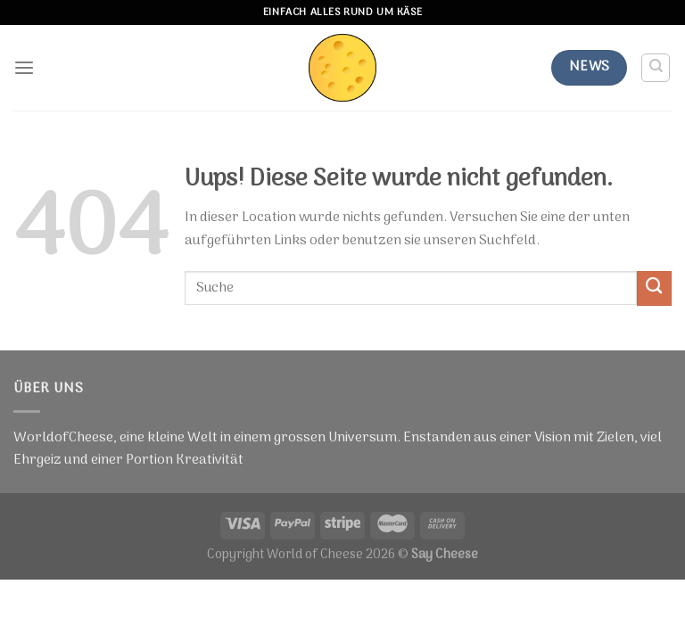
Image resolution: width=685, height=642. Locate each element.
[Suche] (656, 68)
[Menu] (24, 68)
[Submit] (654, 288)
